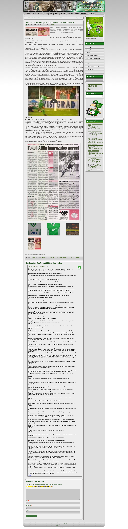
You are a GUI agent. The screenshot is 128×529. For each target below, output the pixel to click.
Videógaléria (89, 49)
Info (51, 13)
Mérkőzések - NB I (92, 85)
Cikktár (88, 63)
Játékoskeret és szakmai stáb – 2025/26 (93, 150)
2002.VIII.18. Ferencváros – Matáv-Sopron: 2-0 (71, 18)
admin (29, 266)
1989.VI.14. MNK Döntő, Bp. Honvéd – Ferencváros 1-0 (94, 166)
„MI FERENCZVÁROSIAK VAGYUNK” (35, 18)
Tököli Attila (69, 257)
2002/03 (33, 257)
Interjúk (56, 13)
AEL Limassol (49, 257)
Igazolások (90, 88)
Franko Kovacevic (96, 155)
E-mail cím (29, 505)
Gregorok (97, 164)
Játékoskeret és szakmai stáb (95, 84)
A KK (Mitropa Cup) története (93, 58)
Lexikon (88, 52)
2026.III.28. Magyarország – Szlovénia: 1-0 (95, 142)
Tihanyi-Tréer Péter (92, 152)
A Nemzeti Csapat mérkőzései (94, 61)
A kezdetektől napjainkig (92, 55)
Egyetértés (67, 523)
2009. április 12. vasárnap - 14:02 (40, 266)
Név (27, 500)
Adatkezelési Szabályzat (92, 72)
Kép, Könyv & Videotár (73, 13)
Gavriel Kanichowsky (97, 148)
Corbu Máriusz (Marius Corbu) (95, 124)
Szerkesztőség (90, 69)
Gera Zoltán (55, 257)
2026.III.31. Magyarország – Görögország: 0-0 (95, 135)
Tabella (89, 89)
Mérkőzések (84, 13)
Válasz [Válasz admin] (29, 475)
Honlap (27, 510)
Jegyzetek (63, 13)
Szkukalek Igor (62, 257)
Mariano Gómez (98, 133)
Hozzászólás (29, 488)
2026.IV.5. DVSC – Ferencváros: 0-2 (94, 127)
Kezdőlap (89, 47)
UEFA (73, 257)
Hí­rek (46, 13)
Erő (63, 523)
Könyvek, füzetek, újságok (93, 66)
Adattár (28, 13)
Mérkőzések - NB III (92, 86)
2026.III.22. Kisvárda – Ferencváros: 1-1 (95, 157)
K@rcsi (54, 24)
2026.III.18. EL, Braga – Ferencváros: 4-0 (95, 162)
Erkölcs (60, 523)
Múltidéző (92, 13)
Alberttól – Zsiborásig (37, 13)
